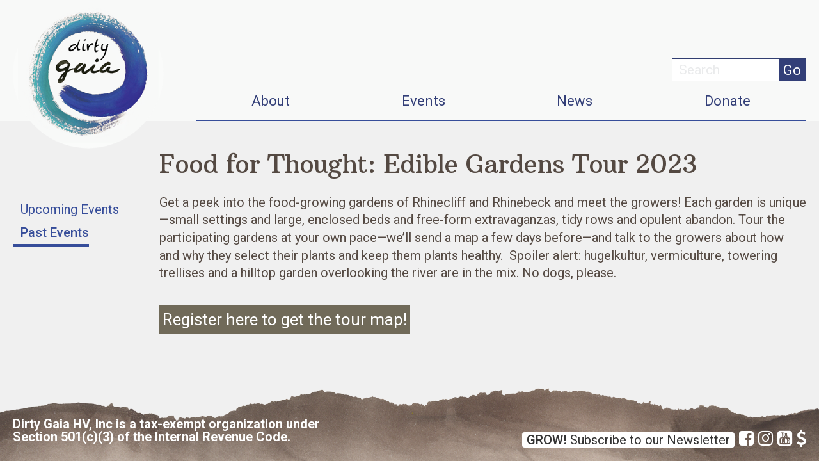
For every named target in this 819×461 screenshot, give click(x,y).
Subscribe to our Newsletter (628, 440)
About (270, 101)
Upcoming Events (69, 209)
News (574, 101)
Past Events (54, 232)
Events (423, 101)
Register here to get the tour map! (285, 319)
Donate (727, 101)
